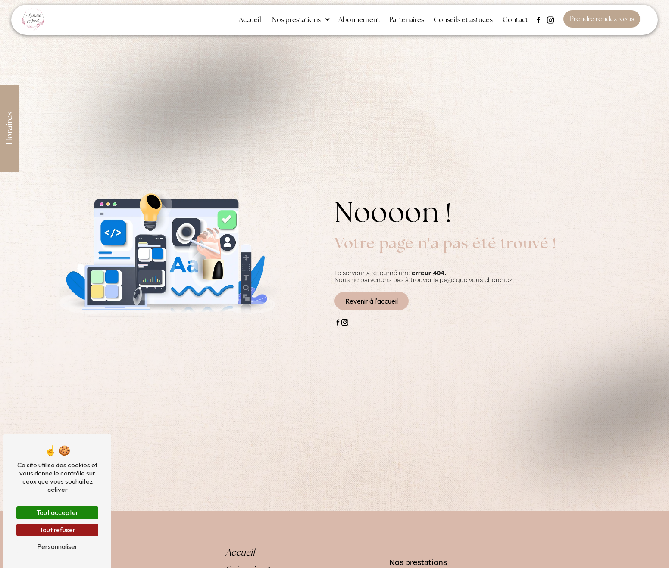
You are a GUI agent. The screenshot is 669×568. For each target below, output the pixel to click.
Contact (515, 19)
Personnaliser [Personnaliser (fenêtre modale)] (57, 546)
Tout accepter (57, 512)
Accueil (250, 19)
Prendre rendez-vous (602, 18)
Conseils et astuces (463, 19)
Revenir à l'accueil (371, 301)
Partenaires (406, 19)
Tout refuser (57, 529)
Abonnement (359, 19)
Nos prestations (296, 19)
